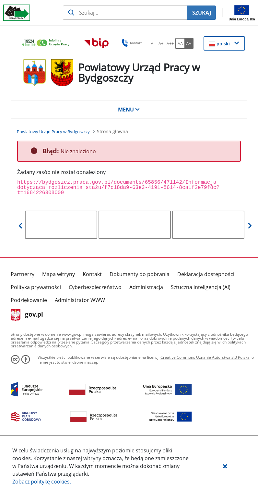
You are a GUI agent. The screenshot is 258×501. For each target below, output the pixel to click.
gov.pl (27, 315)
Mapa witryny (58, 274)
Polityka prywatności (36, 287)
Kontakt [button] (131, 43)
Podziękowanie (29, 300)
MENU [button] (129, 109)
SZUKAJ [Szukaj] (201, 12)
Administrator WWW (80, 300)
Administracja (146, 287)
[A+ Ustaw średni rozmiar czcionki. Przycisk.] (161, 43)
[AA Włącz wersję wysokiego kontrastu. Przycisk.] (189, 43)
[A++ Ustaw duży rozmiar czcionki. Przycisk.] (170, 43)
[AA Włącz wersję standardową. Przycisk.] (179, 43)
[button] (225, 466)
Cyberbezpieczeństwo (95, 287)
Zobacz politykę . (41, 481)
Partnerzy (22, 274)
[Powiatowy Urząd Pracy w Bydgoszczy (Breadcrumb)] (53, 131)
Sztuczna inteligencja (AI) (200, 287)
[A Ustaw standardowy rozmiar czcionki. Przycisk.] (152, 43)
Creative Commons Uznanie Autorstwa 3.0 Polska (205, 357)
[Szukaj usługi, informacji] (125, 13)
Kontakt (92, 274)
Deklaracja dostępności (205, 274)
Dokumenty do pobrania (140, 274)
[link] (47, 43)
